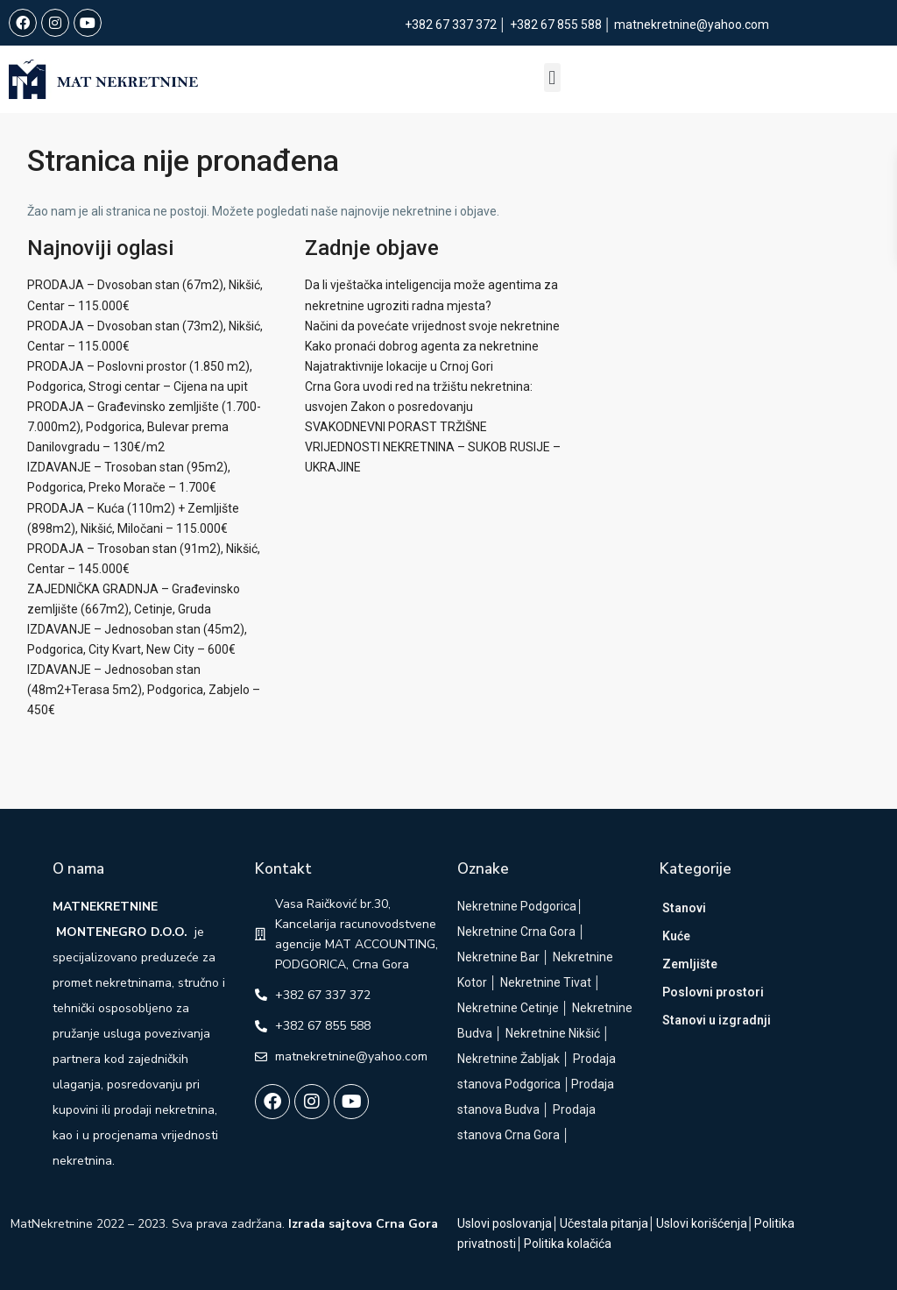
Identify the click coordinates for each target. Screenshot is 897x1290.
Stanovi (684, 908)
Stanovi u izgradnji (716, 1020)
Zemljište (689, 964)
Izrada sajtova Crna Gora (363, 1224)
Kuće (676, 936)
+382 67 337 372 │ (457, 25)
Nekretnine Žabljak (508, 1059)
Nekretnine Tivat (545, 982)
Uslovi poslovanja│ (508, 1223)
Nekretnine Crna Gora (516, 932)
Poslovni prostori (713, 992)
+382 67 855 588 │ (562, 25)
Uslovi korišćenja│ (705, 1223)
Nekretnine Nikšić (552, 1033)
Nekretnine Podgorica (516, 906)
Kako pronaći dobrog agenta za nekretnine (422, 346)
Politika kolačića (567, 1244)
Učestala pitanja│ (608, 1223)
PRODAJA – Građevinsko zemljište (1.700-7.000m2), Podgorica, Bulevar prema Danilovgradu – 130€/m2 (144, 427)
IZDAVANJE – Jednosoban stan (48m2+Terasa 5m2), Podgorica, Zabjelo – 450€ (143, 690)
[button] (551, 77)
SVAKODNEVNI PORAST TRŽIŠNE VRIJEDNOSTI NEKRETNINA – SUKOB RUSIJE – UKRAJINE (433, 447)
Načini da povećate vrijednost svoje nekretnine (432, 326)
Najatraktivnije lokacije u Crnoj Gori (399, 366)
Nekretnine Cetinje (508, 1008)
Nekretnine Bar (498, 957)
